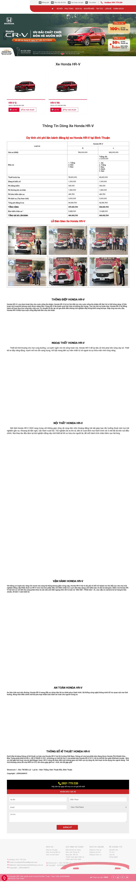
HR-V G (12, 102)
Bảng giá (45, 2)
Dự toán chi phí (77, 2)
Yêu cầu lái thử (60, 2)
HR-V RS (55, 102)
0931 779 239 (67, 783)
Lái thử (14, 110)
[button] (5, 36)
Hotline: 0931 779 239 (113, 2)
